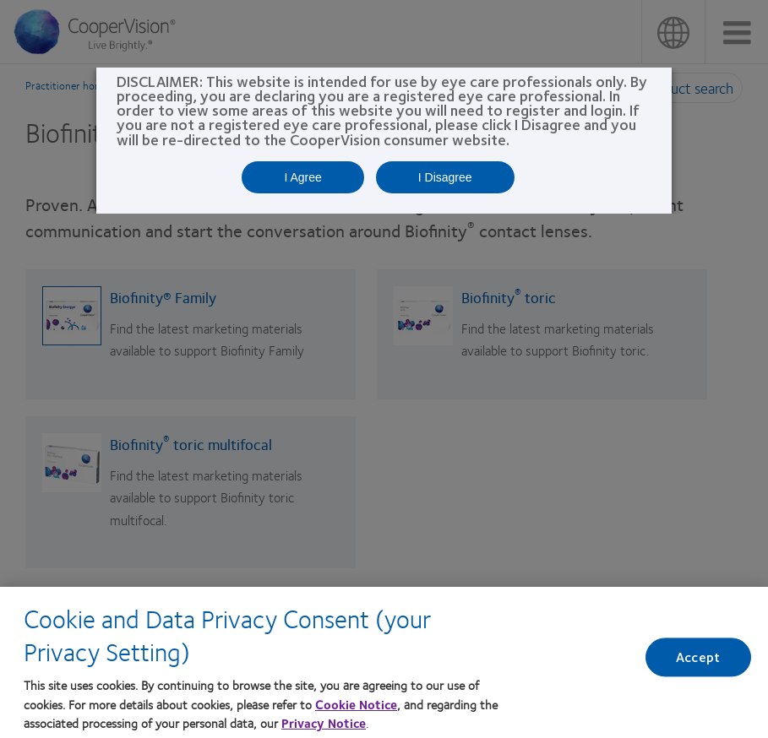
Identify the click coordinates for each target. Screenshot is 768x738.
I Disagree (445, 177)
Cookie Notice (356, 707)
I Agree (302, 177)
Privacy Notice (323, 727)
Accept (698, 661)
